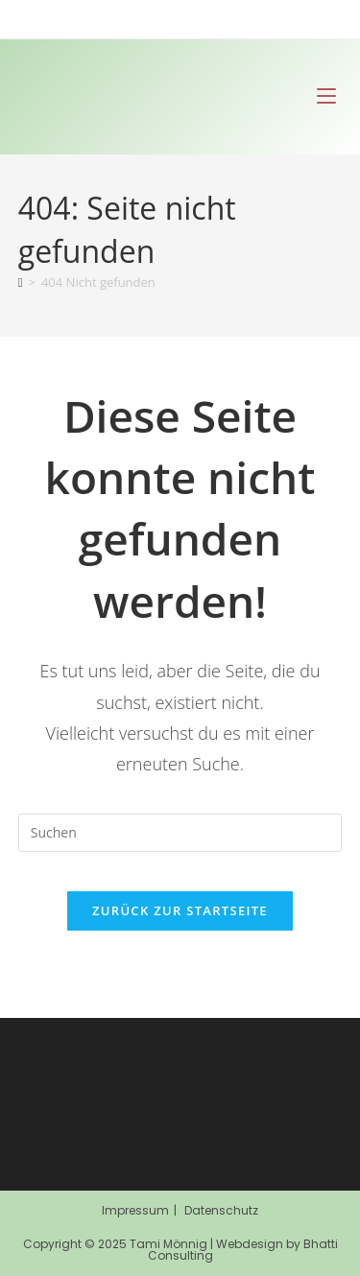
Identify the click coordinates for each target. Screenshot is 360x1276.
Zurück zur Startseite (180, 910)
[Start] (20, 282)
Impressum (135, 1210)
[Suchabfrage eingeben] (180, 833)
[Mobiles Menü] (326, 96)
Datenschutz (221, 1210)
